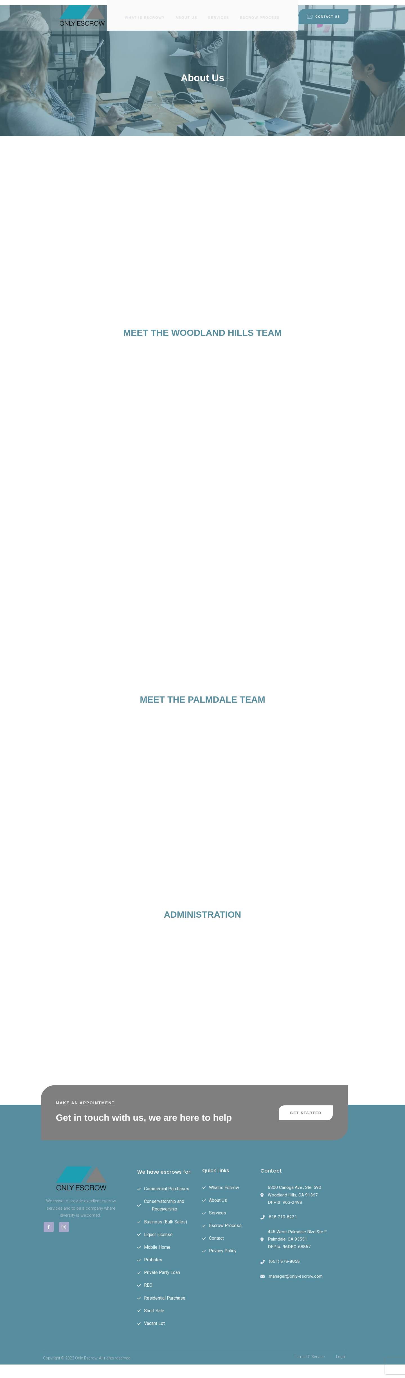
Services (219, 13)
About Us (186, 13)
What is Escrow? (144, 13)
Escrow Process (260, 13)
